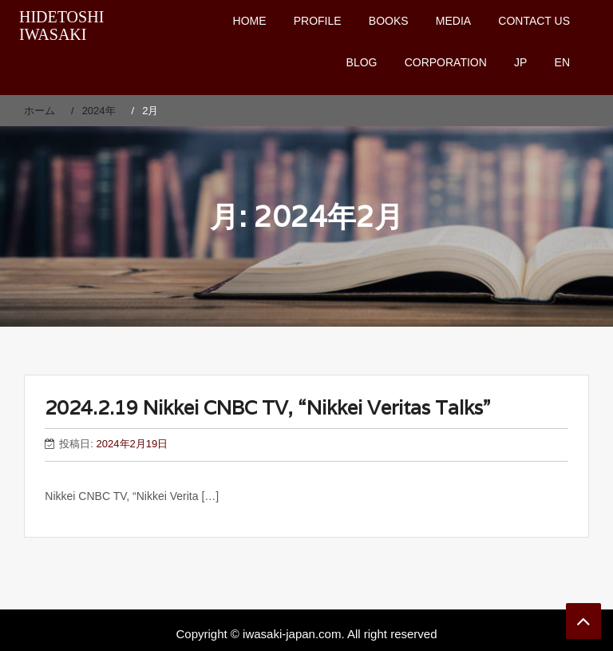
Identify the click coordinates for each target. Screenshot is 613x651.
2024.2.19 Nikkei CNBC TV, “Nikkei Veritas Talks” (267, 407)
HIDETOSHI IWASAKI (61, 25)
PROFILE (318, 20)
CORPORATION (446, 62)
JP (520, 62)
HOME (250, 20)
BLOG (362, 62)
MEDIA (453, 20)
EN (562, 62)
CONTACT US (534, 20)
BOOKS (389, 20)
